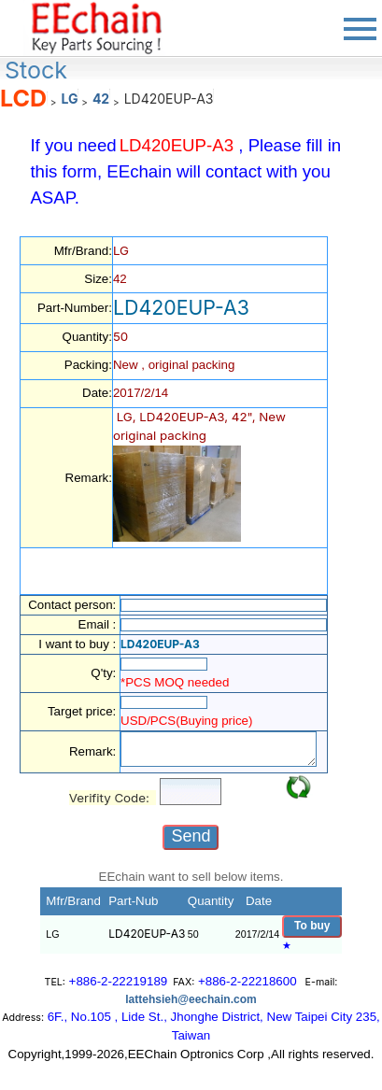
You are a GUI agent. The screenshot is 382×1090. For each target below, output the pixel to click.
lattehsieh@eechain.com (190, 999)
